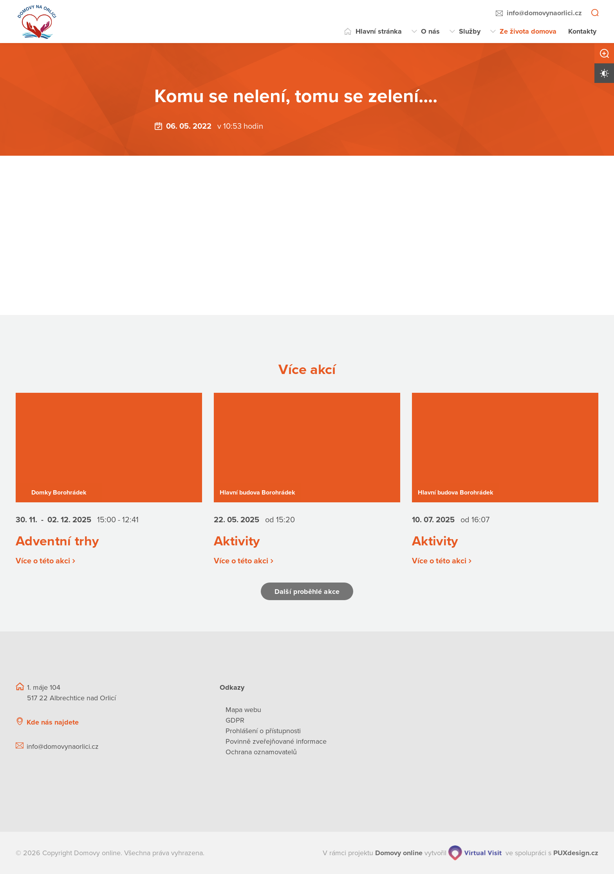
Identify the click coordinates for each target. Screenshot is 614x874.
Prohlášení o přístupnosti (263, 731)
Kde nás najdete (53, 722)
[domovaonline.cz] (399, 853)
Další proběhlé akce (307, 591)
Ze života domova (528, 31)
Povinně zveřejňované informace (276, 741)
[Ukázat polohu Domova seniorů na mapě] (156, 722)
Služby (469, 31)
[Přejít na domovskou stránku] (37, 21)
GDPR (235, 720)
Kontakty (582, 31)
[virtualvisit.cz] (475, 852)
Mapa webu (243, 709)
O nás (430, 31)
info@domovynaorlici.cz (544, 13)
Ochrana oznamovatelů (261, 752)
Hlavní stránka (379, 31)
